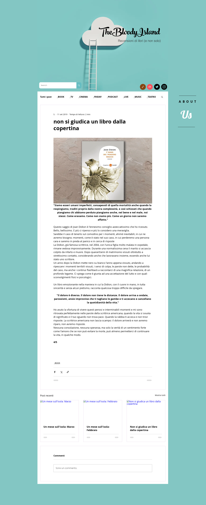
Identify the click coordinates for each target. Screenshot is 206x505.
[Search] (56, 85)
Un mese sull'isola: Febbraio (98, 428)
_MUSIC (137, 96)
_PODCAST (112, 96)
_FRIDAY (97, 96)
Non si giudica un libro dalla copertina (143, 428)
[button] (143, 87)
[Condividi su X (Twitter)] (61, 372)
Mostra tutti (160, 395)
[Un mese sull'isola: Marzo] (59, 411)
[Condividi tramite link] (68, 372)
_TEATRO (151, 96)
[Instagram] (164, 87)
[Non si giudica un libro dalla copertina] (146, 411)
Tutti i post (46, 96)
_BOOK (60, 96)
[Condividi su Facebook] (54, 372)
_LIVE (125, 96)
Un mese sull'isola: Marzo (58, 426)
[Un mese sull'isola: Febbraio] (102, 411)
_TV (71, 96)
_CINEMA (83, 96)
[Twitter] (157, 87)
